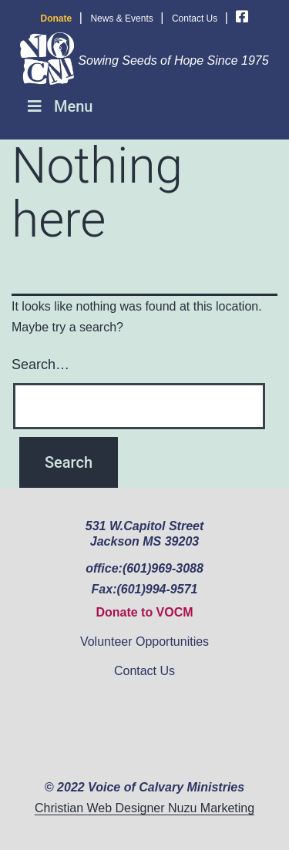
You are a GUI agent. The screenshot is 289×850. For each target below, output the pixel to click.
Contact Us (194, 18)
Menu (58, 106)
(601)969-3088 (163, 568)
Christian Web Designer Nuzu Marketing (144, 808)
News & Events (121, 18)
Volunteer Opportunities (144, 641)
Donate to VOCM (144, 612)
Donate (56, 18)
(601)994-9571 (156, 589)
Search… (40, 364)
